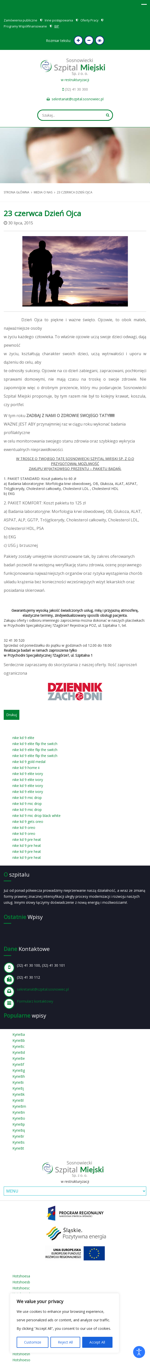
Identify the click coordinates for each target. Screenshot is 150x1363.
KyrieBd (18, 1052)
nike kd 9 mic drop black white (36, 815)
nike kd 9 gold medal (28, 761)
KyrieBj (18, 1088)
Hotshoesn (21, 1354)
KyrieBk (18, 1094)
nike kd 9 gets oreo (27, 821)
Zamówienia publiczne (20, 20)
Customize (32, 1342)
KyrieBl (18, 1100)
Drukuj (11, 714)
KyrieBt (18, 1148)
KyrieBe (18, 1058)
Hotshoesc (21, 1288)
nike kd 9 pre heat (26, 839)
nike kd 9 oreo (23, 827)
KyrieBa (18, 1034)
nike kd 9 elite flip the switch (34, 743)
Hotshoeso (21, 1360)
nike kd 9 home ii (25, 767)
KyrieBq (18, 1130)
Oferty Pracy (89, 20)
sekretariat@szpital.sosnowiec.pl (78, 99)
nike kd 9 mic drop (27, 797)
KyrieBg (18, 1070)
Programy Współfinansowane (25, 26)
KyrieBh (18, 1076)
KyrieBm (19, 1106)
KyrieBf (18, 1064)
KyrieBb (18, 1040)
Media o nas (43, 192)
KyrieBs (18, 1142)
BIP (56, 26)
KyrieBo (18, 1118)
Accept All (97, 1342)
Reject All (65, 1342)
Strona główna (16, 192)
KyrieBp (18, 1124)
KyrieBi (18, 1082)
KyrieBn (18, 1112)
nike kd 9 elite (23, 737)
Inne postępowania (59, 20)
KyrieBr (18, 1136)
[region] (64, 1323)
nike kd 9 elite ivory (27, 773)
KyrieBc (18, 1046)
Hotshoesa (21, 1276)
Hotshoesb (21, 1282)
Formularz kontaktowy (35, 1001)
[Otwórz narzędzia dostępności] (139, 1352)
